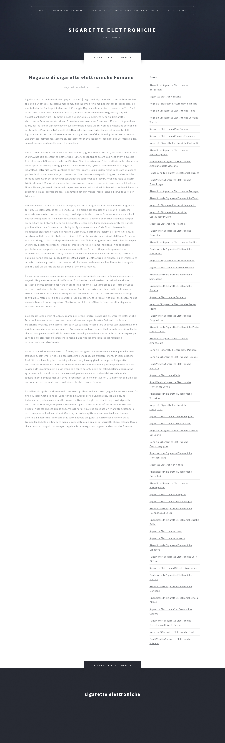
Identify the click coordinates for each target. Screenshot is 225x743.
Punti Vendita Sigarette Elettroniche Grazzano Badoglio (72, 129)
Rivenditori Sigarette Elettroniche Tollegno (174, 191)
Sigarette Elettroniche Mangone (168, 494)
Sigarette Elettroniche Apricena (168, 297)
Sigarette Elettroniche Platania (167, 223)
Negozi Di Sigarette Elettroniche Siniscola (173, 103)
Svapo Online (99, 11)
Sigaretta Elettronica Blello (165, 96)
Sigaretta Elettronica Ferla (165, 375)
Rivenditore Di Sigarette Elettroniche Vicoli (174, 198)
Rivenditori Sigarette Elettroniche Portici (173, 242)
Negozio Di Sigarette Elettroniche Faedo (172, 632)
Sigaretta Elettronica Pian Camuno (169, 129)
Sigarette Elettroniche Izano (166, 531)
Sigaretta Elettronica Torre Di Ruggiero (172, 416)
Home (42, 11)
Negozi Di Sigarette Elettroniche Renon (172, 260)
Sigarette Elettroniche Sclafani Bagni (171, 501)
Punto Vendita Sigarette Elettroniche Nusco (174, 172)
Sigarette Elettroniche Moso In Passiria (172, 267)
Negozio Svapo (177, 11)
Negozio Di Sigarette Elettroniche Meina (172, 110)
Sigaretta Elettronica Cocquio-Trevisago (172, 136)
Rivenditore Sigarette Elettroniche (137, 11)
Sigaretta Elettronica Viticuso (166, 464)
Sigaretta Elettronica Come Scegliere (46, 169)
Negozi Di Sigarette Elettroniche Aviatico (173, 205)
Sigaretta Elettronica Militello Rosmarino (173, 568)
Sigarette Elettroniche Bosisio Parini (170, 423)
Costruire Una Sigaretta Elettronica (81, 257)
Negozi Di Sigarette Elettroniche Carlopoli (174, 143)
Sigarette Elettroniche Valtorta (167, 538)
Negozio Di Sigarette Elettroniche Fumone (174, 356)
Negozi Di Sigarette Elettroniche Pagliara (173, 349)
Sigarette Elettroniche (68, 11)
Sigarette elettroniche (112, 30)
